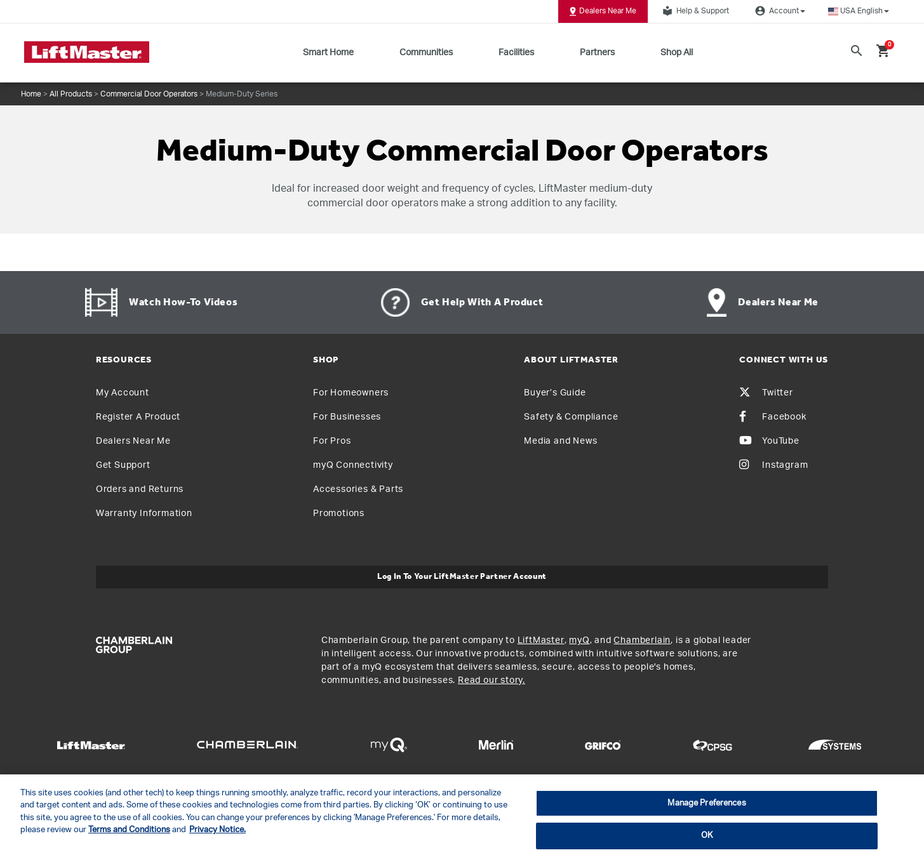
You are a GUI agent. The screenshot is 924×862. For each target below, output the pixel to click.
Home (31, 94)
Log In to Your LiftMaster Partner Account (462, 577)
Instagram (773, 465)
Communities (426, 52)
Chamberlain (642, 640)
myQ (579, 640)
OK (707, 836)
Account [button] (778, 11)
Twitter (766, 392)
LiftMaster (541, 640)
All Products (71, 94)
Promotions (339, 513)
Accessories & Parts (358, 489)
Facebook (772, 417)
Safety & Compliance (571, 417)
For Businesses (347, 417)
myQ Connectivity (353, 465)
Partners (597, 52)
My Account (122, 392)
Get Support (123, 465)
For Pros (332, 441)
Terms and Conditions (129, 830)
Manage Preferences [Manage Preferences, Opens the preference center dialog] (706, 803)
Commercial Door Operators (149, 94)
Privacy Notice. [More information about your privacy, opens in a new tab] (217, 830)
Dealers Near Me (603, 11)
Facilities (516, 52)
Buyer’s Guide (555, 392)
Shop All (676, 52)
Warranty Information (144, 513)
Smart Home (328, 52)
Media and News (560, 441)
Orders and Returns (140, 489)
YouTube (769, 441)
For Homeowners (351, 392)
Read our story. (491, 680)
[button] (859, 11)
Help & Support (694, 11)
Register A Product (138, 417)
